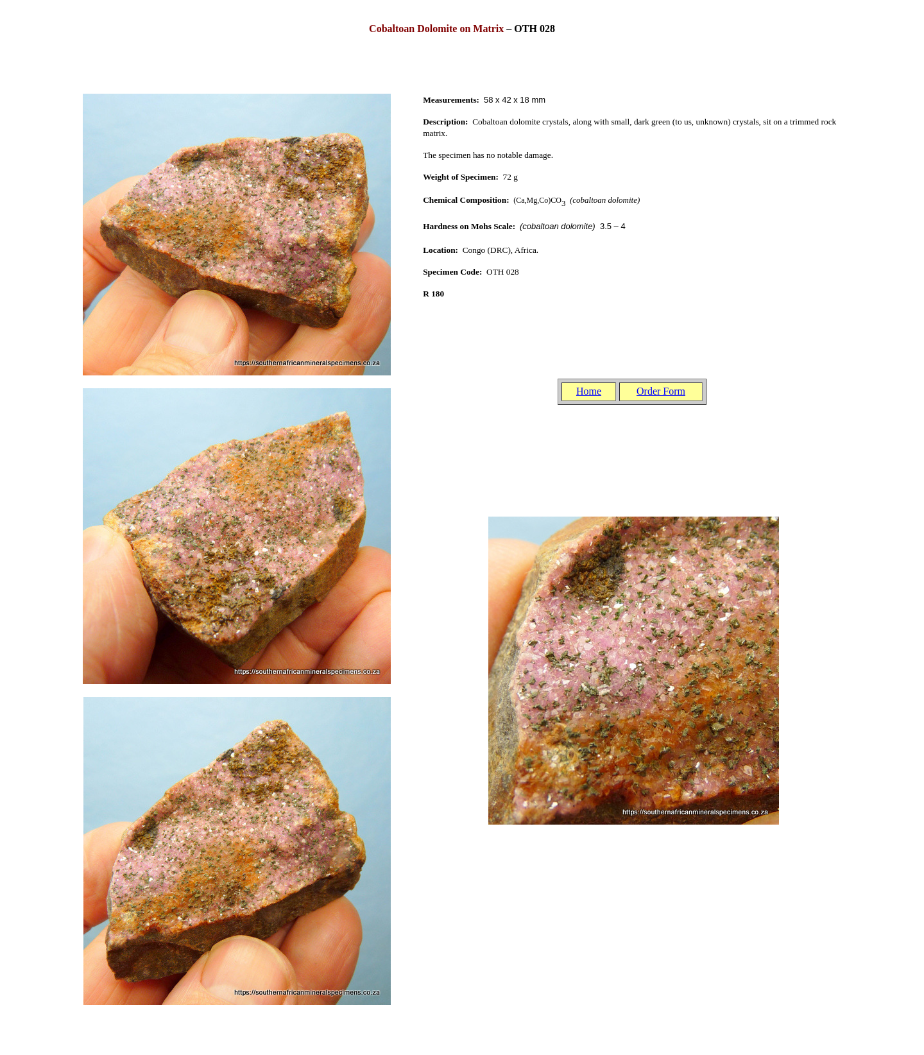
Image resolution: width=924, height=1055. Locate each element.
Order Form (661, 391)
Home (588, 391)
